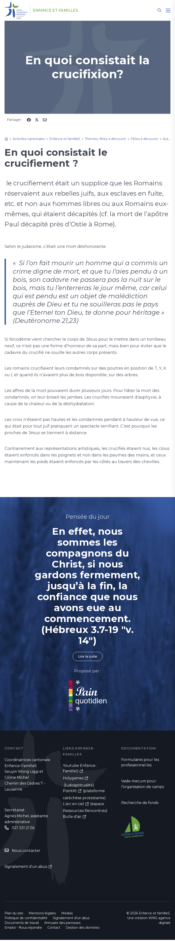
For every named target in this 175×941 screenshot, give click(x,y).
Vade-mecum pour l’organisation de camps (142, 785)
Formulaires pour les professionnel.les (140, 763)
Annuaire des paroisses (62, 924)
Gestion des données (82, 929)
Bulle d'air (72, 818)
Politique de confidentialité (26, 919)
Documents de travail (22, 924)
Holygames (73, 779)
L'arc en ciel (73, 805)
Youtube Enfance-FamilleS (80, 769)
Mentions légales (42, 914)
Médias (67, 914)
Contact (53, 929)
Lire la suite (87, 657)
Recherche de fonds (139, 804)
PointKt (70, 792)
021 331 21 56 (23, 828)
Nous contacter (26, 851)
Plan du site (14, 914)
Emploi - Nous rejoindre (23, 929)
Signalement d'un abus (26, 868)
